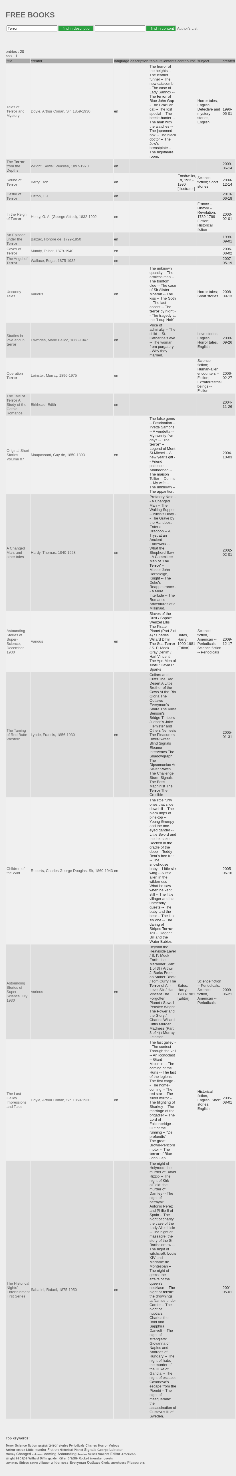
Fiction (53, 1450)
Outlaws (93, 1463)
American (128, 1454)
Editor (115, 1454)
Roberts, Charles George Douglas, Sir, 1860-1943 (72, 871)
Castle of (14, 196)
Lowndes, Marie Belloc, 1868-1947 (59, 340)
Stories (20, 1450)
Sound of (14, 182)
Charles (91, 1445)
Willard (33, 1458)
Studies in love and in (16, 340)
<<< (9, 56)
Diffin (43, 1458)
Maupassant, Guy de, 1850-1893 (58, 455)
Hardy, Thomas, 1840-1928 (53, 552)
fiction (32, 1445)
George (102, 1449)
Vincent (104, 1454)
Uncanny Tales (14, 294)
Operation (15, 375)
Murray (10, 1454)
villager (44, 1462)
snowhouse (118, 1462)
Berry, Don (39, 182)
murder (40, 1450)
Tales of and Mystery (16, 111)
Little (29, 1449)
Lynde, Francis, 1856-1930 (53, 735)
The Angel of (17, 260)
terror (53, 1445)
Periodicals (76, 1445)
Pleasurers (136, 1463)
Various (37, 294)
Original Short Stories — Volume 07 (18, 454)
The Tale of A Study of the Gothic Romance (16, 404)
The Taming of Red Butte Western (17, 734)
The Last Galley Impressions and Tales (17, 1100)
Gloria (105, 1462)
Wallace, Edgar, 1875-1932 (53, 260)
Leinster (116, 1450)
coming (50, 1454)
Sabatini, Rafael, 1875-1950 (54, 1290)
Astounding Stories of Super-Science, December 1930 (16, 641)
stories (63, 1445)
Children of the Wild (16, 871)
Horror (103, 1445)
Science (21, 1445)
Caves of (14, 251)
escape (21, 1458)
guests (108, 1458)
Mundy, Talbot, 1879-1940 (52, 251)
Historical (66, 1449)
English (43, 1445)
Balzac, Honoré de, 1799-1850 (56, 239)
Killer (63, 1458)
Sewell (92, 1454)
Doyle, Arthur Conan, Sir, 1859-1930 (60, 111)
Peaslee (82, 1454)
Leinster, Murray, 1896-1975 (54, 375)
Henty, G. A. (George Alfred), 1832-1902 (64, 216)
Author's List (187, 28)
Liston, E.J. (40, 196)
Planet (78, 1449)
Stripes (24, 1462)
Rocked (84, 1458)
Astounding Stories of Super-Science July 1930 (17, 991)
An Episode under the (16, 239)
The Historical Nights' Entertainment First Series (18, 1289)
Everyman (78, 1463)
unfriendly (12, 1462)
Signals (90, 1450)
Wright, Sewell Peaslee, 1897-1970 (60, 166)
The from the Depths (16, 166)
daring (34, 1462)
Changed (23, 1454)
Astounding (66, 1454)
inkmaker (96, 1458)
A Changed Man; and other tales (16, 552)
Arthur (10, 1449)
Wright (10, 1458)
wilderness (59, 1463)
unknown (37, 1454)
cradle (73, 1458)
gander (53, 1458)
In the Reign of (17, 216)
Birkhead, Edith (43, 404)
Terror (10, 1445)
